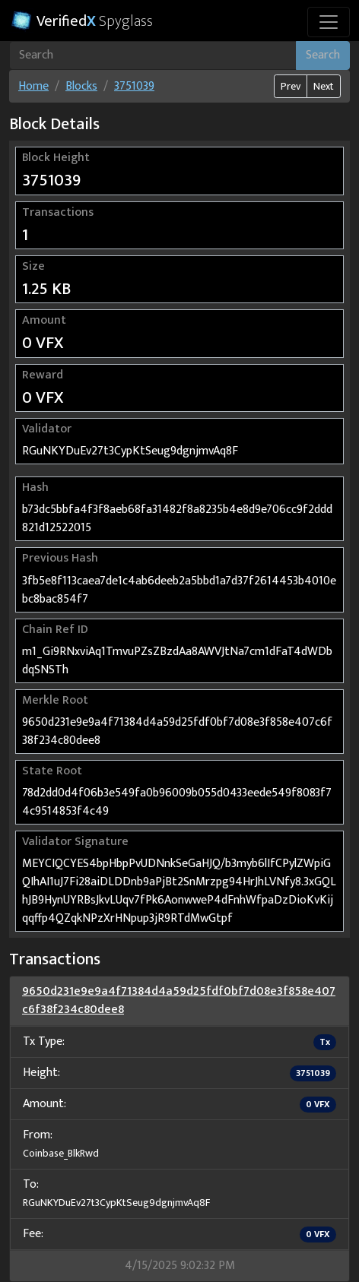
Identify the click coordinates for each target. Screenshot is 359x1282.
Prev (290, 86)
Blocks (81, 86)
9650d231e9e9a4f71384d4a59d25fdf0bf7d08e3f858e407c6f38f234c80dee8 (178, 1000)
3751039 (134, 86)
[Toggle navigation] (328, 22)
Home (33, 86)
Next (323, 86)
